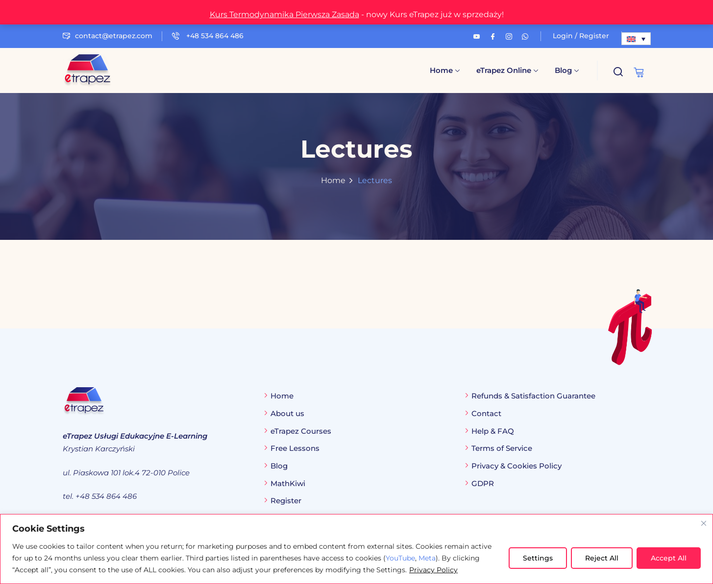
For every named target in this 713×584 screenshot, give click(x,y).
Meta (427, 558)
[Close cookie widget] (703, 523)
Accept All (669, 558)
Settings (538, 558)
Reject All (601, 558)
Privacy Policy (433, 569)
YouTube (400, 558)
